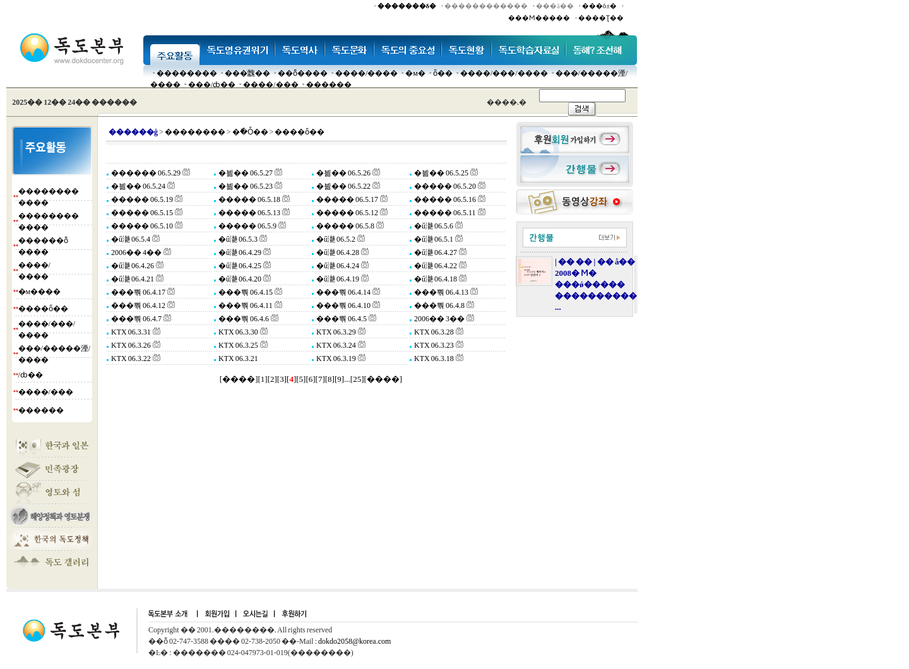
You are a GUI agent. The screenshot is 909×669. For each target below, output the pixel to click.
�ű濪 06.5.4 (130, 239)
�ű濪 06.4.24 (337, 265)
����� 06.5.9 (246, 226)
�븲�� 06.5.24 (137, 186)
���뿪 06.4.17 (137, 292)
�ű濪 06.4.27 (435, 252)
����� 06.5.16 (444, 199)
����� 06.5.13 (248, 212)
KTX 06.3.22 (130, 358)
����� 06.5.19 (141, 199)
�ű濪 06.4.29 (239, 252)
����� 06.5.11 (444, 212)
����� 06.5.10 (141, 226)
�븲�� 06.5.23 (245, 186)
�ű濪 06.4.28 (337, 252)
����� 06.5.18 (248, 199)
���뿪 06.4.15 (245, 292)
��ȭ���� (303, 73)
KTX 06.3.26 (130, 345)
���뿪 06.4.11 (245, 305)
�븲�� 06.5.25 (440, 173)
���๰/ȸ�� (211, 84)
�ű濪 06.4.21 (132, 279)
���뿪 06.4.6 (243, 318)
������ (329, 84)
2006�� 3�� (439, 318)
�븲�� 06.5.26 (343, 173)
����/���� (366, 73)
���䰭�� (247, 73)
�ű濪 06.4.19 (337, 279)
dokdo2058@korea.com (354, 641)
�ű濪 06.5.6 (433, 226)
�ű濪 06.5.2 (335, 239)
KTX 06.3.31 (130, 332)
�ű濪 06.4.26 (132, 265)
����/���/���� (504, 73)
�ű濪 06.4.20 (239, 279)
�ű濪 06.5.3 (237, 239)
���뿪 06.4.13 (440, 292)
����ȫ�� (43, 308)
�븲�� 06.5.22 (343, 186)
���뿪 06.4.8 (439, 305)
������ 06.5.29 (145, 173)
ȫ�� (443, 73)
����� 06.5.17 (346, 199)
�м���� (39, 291)
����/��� (270, 84)
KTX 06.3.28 (433, 332)
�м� (415, 73)
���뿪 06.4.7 (136, 318)
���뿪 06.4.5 (341, 318)
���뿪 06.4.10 (343, 305)
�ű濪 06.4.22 (435, 265)
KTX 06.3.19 (335, 358)
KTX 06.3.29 (335, 332)
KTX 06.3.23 (433, 345)
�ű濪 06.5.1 (433, 239)
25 (357, 379)
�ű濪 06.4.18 (435, 279)
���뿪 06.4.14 (343, 292)
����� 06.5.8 (344, 226)
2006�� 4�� (136, 252)
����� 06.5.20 (444, 186)
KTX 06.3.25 (237, 345)
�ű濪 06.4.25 (239, 265)
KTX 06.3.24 (335, 345)
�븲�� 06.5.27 (245, 173)
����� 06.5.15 (141, 212)
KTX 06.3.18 (433, 358)
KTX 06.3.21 (237, 358)
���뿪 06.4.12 (137, 305)
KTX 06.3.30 (237, 332)
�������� (187, 73)
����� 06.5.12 (346, 212)
